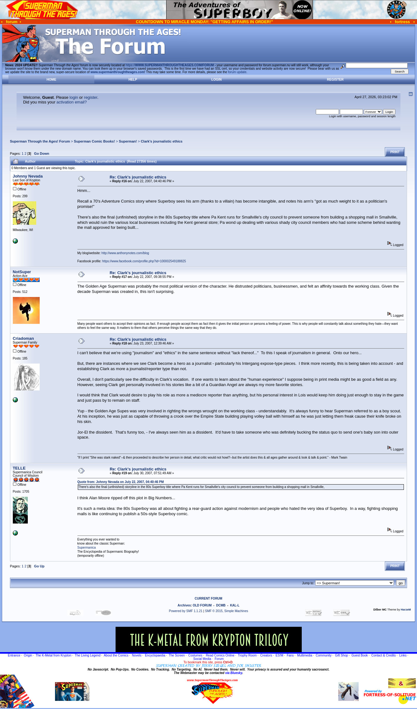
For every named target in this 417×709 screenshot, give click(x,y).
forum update (237, 72)
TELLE (19, 468)
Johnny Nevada (28, 176)
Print (395, 152)
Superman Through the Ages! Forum (40, 141)
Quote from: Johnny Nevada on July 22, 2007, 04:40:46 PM (120, 482)
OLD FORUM (202, 605)
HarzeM (406, 609)
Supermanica (86, 547)
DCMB (221, 605)
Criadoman (23, 338)
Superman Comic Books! (94, 141)
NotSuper (22, 271)
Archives (184, 605)
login (74, 97)
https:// (170, 65)
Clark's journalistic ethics (161, 141)
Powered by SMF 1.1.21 (185, 611)
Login (216, 79)
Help (132, 79)
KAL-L (234, 605)
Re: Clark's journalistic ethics (138, 177)
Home (51, 79)
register (90, 97)
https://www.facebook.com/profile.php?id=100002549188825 (144, 261)
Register (335, 79)
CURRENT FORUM (208, 598)
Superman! (128, 141)
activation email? (72, 102)
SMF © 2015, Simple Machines (226, 611)
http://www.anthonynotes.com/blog (125, 253)
